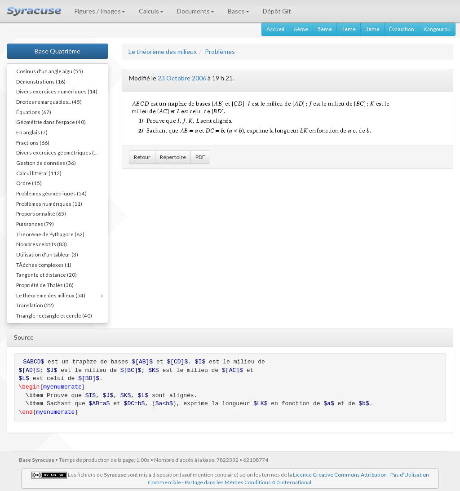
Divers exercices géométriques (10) (59, 152)
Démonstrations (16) (41, 81)
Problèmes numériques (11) (49, 203)
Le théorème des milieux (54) (50, 295)
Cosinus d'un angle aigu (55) (49, 71)
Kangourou (437, 29)
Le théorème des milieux (162, 51)
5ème (325, 29)
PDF (200, 157)
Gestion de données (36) (46, 162)
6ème (301, 29)
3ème (372, 29)
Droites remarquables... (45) (49, 101)
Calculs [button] (151, 11)
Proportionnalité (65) (41, 213)
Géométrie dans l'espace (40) (51, 122)
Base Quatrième (57, 51)
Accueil (275, 29)
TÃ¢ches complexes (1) (43, 264)
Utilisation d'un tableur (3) (47, 254)
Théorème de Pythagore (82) (50, 234)
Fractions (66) (32, 142)
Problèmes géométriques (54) (51, 193)
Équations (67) (33, 112)
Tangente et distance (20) (46, 274)
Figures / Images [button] (100, 11)
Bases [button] (238, 11)
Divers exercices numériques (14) (56, 91)
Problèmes (220, 51)
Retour (142, 157)
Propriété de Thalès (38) (45, 285)
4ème (348, 29)
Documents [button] (195, 11)
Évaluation (401, 29)
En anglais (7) (32, 132)
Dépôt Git (277, 11)
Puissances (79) (35, 224)
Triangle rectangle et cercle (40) (54, 315)
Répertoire (173, 157)
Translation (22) (35, 305)
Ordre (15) (29, 183)
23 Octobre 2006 (182, 78)
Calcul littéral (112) (39, 173)
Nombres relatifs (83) (41, 244)
